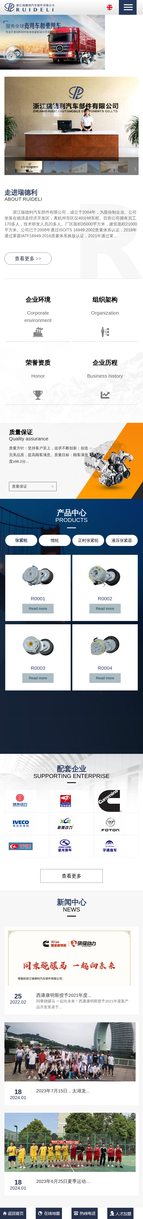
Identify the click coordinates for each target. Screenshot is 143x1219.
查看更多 (28, 258)
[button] (135, 166)
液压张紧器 (122, 540)
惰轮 (55, 540)
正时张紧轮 (88, 540)
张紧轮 (21, 540)
